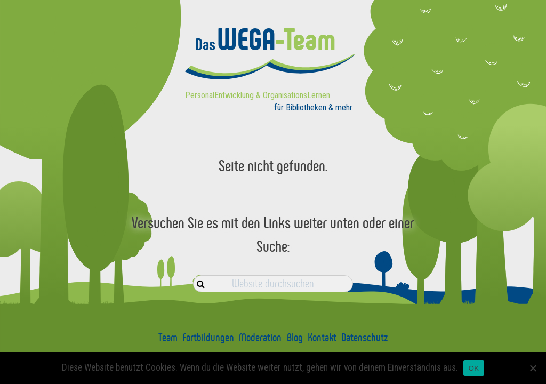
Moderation (260, 338)
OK (474, 368)
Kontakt (322, 338)
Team (168, 338)
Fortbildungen (208, 338)
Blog (295, 338)
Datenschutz (364, 338)
